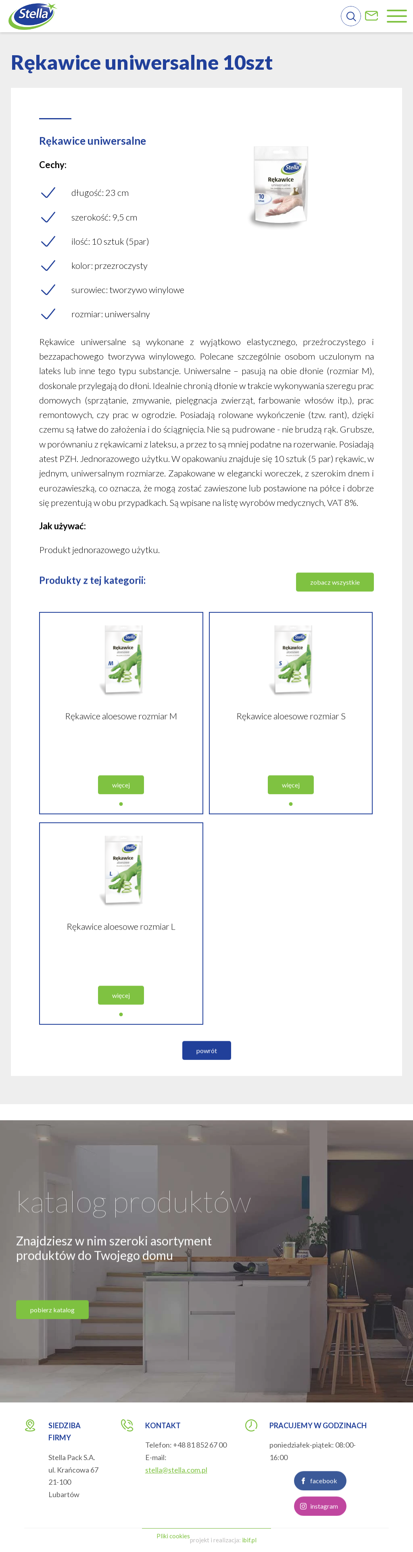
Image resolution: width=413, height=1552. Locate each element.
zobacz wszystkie (335, 596)
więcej (121, 799)
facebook (323, 1494)
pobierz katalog (52, 1323)
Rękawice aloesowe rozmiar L (121, 940)
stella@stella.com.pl (176, 1469)
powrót (206, 1064)
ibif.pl (249, 1540)
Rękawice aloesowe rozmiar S (291, 729)
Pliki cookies (173, 1536)
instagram (324, 1520)
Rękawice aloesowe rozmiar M (121, 729)
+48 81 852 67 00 (200, 1444)
